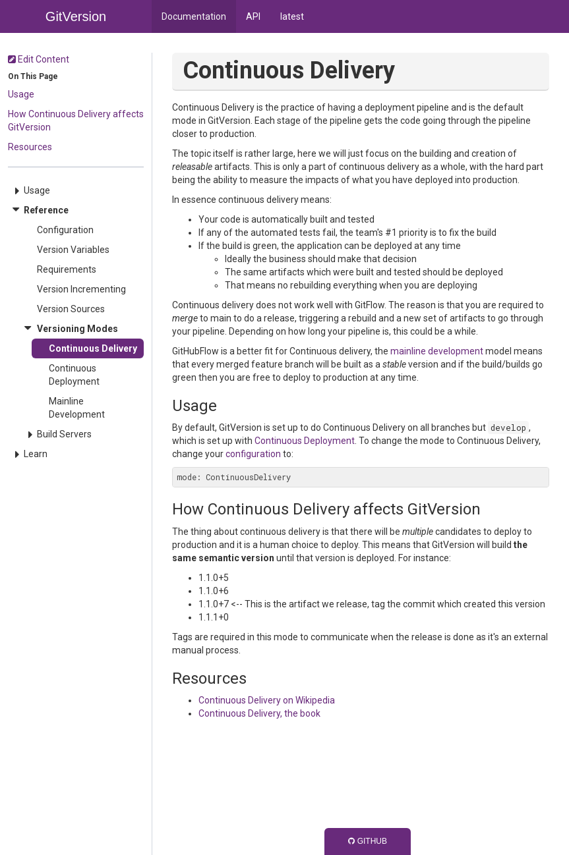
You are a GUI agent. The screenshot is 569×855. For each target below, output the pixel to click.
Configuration (65, 230)
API (253, 16)
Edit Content (38, 59)
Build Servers (64, 434)
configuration (253, 454)
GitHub (367, 841)
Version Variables (73, 249)
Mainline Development (77, 408)
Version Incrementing (81, 289)
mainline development (436, 351)
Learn (35, 454)
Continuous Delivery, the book (259, 713)
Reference (46, 210)
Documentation (194, 16)
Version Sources (71, 309)
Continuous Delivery (93, 348)
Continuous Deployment (74, 375)
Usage (21, 94)
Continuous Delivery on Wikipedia (266, 700)
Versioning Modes (77, 328)
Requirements (66, 269)
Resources (30, 147)
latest (292, 16)
